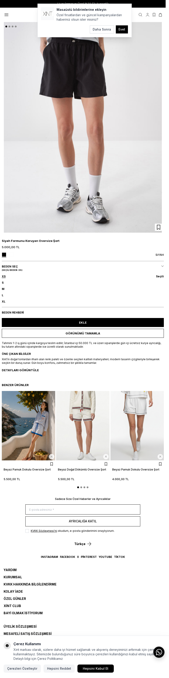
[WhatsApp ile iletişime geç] (159, 652)
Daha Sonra (102, 29)
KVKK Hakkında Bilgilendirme (30, 584)
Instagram (49, 557)
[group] (83, 127)
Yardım (10, 570)
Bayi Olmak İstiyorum (23, 613)
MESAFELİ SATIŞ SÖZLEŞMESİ (28, 634)
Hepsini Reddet (59, 668)
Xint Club (12, 606)
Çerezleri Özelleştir (22, 668)
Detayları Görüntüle (20, 370)
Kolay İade (13, 591)
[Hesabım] (147, 15)
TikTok (119, 557)
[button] (6, 26)
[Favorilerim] (154, 15)
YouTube (105, 557)
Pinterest (89, 557)
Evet (122, 29)
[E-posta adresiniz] (82, 509)
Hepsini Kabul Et (95, 668)
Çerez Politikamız (50, 658)
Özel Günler (15, 599)
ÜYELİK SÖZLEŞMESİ (20, 626)
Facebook (67, 557)
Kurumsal (13, 577)
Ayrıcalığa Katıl (83, 521)
